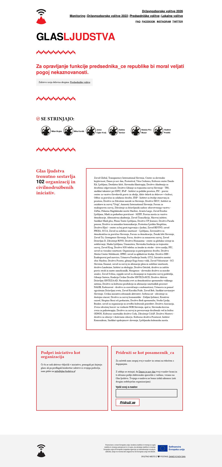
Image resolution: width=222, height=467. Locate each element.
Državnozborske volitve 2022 (107, 16)
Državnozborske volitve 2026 (162, 11)
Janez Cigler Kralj (101, 131)
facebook (148, 22)
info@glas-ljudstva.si (65, 371)
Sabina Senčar (122, 131)
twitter (177, 22)
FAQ (138, 22)
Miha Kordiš (79, 131)
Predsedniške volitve (145, 16)
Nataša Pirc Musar (146, 131)
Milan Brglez (56, 131)
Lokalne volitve (172, 16)
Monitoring (77, 16)
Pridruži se (127, 402)
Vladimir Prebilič (167, 131)
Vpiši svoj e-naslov (126, 387)
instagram (164, 22)
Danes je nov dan (147, 371)
